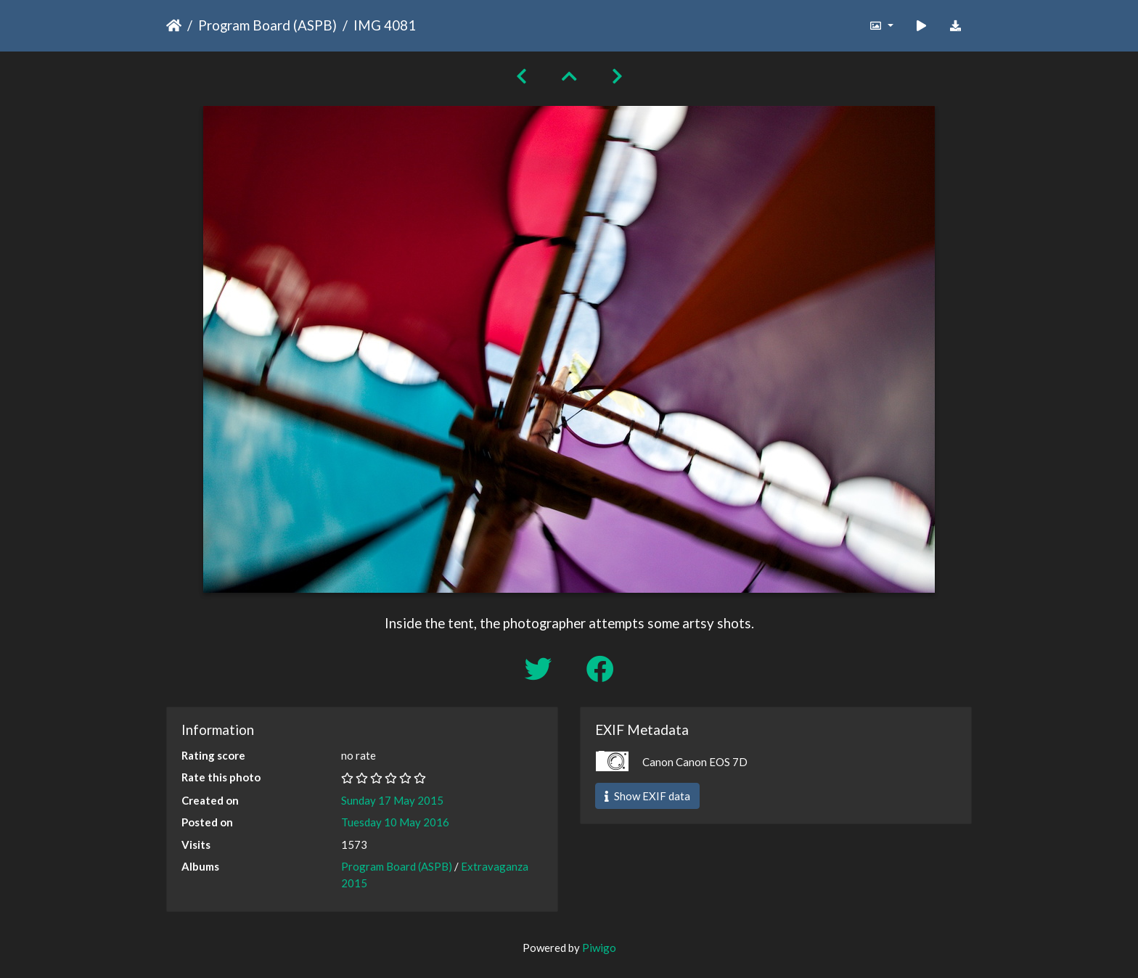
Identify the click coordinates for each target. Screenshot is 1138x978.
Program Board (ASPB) (267, 25)
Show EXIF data (647, 795)
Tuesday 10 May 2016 (395, 822)
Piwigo (599, 947)
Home (173, 25)
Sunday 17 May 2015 (392, 800)
